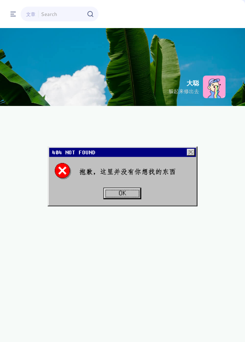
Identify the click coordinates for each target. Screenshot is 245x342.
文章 (30, 14)
